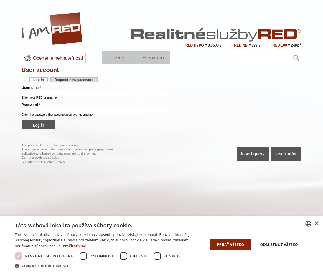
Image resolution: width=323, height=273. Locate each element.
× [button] (316, 223)
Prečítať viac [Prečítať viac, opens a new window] (74, 246)
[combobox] (308, 224)
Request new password (73, 80)
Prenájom (153, 57)
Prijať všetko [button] (230, 244)
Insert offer (286, 153)
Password (31, 105)
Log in (40, 80)
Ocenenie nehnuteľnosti (58, 58)
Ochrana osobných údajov (40, 157)
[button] (109, 266)
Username (31, 88)
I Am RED (52, 28)
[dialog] (161, 244)
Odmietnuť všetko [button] (279, 244)
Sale (119, 57)
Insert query (253, 153)
